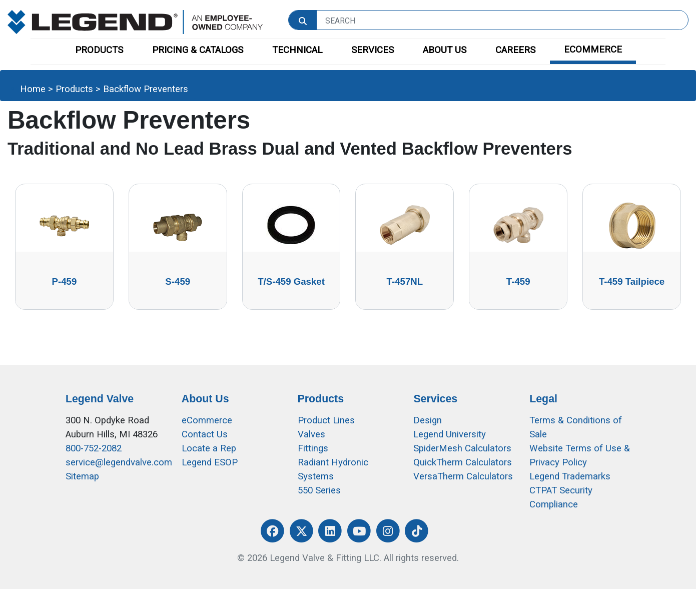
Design (427, 420)
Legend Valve (100, 399)
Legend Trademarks (569, 476)
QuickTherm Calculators (462, 462)
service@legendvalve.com (119, 462)
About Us (205, 399)
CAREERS (515, 50)
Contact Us (205, 434)
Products (74, 89)
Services (435, 399)
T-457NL (405, 281)
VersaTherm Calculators (463, 476)
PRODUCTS (99, 50)
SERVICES (372, 50)
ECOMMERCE (593, 49)
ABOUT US (444, 50)
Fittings (313, 448)
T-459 (518, 281)
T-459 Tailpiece (631, 281)
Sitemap (82, 476)
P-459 (64, 281)
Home (33, 89)
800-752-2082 (94, 448)
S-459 (177, 281)
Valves (311, 434)
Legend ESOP (210, 462)
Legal (543, 399)
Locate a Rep (209, 448)
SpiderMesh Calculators (462, 448)
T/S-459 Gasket (291, 281)
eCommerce (207, 420)
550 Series (319, 490)
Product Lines (326, 420)
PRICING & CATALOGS (197, 50)
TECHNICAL (297, 50)
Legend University (449, 434)
